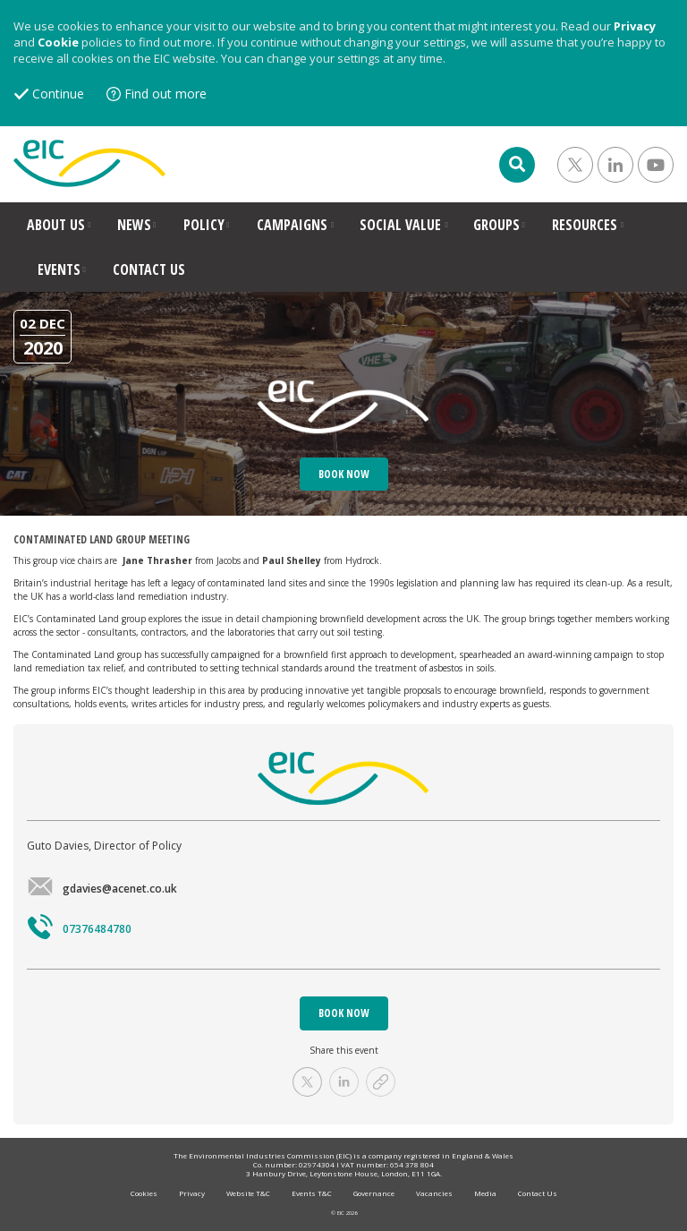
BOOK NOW (343, 1013)
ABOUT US (56, 225)
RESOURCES (584, 225)
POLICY (204, 225)
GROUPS (496, 225)
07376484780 (79, 928)
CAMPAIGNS (292, 225)
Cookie (58, 42)
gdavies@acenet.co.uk (102, 888)
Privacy (635, 26)
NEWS (134, 225)
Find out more (165, 93)
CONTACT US (149, 269)
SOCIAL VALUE (400, 225)
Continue (58, 93)
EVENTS (59, 269)
